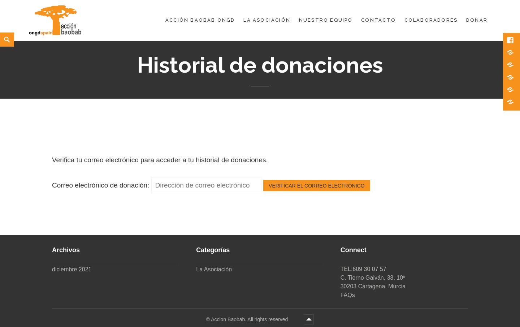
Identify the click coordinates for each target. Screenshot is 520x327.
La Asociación (266, 20)
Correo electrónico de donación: (100, 185)
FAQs (348, 295)
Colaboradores (431, 20)
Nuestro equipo (326, 20)
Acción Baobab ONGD (200, 20)
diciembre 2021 (71, 269)
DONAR (477, 20)
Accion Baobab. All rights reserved (250, 319)
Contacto (378, 20)
